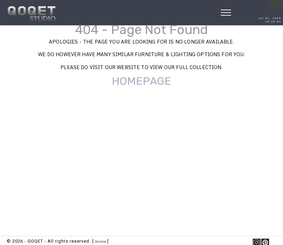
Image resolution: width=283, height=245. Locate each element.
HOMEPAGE (141, 81)
